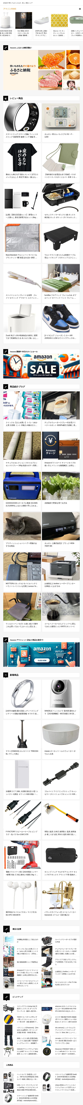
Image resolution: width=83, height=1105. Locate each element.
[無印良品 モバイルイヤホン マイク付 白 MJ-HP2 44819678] (22, 895)
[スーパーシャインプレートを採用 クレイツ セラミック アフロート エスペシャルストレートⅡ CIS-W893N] (22, 278)
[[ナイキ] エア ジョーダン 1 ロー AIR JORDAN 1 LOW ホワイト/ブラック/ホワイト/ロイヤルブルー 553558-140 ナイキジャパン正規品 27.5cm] (61, 318)
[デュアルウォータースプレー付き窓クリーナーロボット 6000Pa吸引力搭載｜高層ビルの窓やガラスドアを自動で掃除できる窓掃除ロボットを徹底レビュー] (61, 405)
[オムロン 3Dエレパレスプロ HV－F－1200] (61, 117)
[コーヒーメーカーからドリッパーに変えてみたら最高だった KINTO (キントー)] (61, 607)
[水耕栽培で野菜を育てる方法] (61, 486)
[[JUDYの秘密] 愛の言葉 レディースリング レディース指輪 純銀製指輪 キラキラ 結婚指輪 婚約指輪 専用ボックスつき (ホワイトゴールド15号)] (22, 694)
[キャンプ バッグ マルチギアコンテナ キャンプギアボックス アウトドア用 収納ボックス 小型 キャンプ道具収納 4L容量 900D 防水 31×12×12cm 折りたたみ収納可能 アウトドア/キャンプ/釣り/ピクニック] (61, 855)
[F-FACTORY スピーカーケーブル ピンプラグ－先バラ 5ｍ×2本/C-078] (22, 814)
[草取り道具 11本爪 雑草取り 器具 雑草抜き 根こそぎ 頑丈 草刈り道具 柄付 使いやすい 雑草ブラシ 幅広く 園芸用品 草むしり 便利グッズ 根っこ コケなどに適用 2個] (61, 814)
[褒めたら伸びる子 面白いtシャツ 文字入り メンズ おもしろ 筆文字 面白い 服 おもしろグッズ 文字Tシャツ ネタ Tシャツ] (22, 157)
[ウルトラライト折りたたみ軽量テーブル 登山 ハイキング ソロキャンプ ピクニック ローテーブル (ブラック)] (61, 238)
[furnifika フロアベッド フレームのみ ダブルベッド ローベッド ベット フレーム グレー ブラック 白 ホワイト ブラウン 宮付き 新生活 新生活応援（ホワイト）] (61, 278)
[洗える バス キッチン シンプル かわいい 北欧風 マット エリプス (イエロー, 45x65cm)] (59, 20)
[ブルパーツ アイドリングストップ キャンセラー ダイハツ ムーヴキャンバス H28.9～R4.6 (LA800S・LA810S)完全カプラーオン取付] (61, 774)
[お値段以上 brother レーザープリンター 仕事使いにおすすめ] (61, 566)
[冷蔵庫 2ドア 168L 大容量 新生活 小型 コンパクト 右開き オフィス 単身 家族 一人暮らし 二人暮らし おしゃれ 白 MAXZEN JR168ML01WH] (22, 774)
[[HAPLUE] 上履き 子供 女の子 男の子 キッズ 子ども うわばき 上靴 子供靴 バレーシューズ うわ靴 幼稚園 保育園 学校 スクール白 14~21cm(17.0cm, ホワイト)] (41, 20)
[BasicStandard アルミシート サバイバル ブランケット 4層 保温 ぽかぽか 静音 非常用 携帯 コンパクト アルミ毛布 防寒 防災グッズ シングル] (22, 238)
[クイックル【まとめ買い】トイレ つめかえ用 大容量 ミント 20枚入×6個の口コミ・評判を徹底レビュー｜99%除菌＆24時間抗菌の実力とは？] (22, 405)
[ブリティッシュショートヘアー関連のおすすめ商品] (22, 526)
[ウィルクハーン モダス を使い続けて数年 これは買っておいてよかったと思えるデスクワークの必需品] (22, 607)
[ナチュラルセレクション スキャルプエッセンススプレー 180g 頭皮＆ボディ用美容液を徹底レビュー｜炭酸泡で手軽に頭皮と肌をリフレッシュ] (22, 446)
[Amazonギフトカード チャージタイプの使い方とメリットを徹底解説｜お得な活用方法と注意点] (61, 446)
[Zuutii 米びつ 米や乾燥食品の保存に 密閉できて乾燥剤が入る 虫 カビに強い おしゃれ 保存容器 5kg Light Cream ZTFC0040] (22, 318)
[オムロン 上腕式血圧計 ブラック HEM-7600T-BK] (61, 526)
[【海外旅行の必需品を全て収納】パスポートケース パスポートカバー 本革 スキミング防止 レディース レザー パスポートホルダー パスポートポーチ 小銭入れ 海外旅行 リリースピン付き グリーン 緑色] (61, 157)
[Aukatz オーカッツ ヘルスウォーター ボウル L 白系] (61, 734)
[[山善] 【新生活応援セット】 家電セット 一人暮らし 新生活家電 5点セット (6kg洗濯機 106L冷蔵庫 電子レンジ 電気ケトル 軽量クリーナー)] (22, 198)
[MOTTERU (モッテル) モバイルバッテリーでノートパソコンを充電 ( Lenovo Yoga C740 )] (22, 566)
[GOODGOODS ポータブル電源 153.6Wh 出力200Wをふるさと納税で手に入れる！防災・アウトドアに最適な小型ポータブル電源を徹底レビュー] (22, 486)
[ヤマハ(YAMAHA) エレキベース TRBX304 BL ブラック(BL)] (22, 734)
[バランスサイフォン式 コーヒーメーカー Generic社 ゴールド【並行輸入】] (61, 895)
